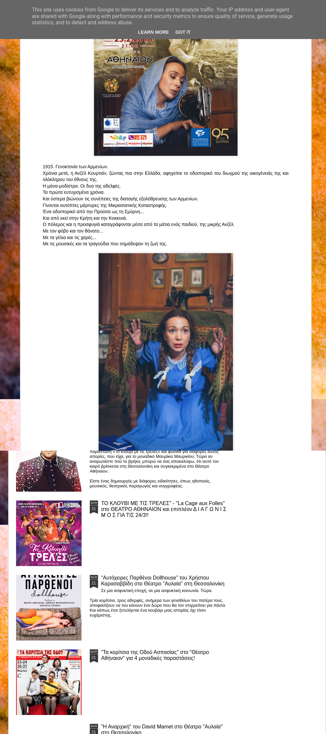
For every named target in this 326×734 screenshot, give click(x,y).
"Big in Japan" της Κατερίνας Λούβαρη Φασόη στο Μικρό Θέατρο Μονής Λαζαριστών (282, 310)
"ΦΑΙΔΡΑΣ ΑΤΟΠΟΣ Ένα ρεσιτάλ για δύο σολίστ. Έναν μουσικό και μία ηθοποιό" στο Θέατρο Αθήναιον (130, 310)
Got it (183, 32)
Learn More (153, 32)
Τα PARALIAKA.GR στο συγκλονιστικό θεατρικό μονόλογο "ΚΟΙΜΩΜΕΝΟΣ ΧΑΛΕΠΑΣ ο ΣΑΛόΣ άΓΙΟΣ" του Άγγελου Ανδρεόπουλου (156, 360)
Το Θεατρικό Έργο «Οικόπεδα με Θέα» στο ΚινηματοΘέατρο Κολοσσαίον (52, 307)
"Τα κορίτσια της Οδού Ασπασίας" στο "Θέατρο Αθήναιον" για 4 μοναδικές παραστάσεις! (155, 655)
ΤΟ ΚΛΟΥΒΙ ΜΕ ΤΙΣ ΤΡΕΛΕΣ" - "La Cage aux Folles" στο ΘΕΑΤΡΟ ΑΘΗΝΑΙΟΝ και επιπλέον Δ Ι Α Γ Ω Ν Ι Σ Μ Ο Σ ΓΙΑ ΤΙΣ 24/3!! (163, 509)
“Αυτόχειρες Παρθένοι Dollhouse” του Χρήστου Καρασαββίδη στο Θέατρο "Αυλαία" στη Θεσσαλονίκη (163, 580)
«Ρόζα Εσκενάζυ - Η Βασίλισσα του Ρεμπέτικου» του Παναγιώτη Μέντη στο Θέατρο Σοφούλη (207, 310)
